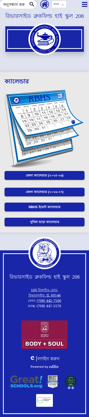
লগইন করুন (45, 358)
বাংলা (56, 4)
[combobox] (59, 4)
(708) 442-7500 (49, 300)
